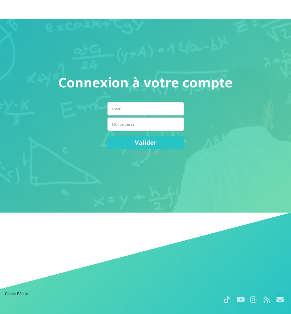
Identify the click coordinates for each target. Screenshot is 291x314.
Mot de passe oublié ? (145, 153)
